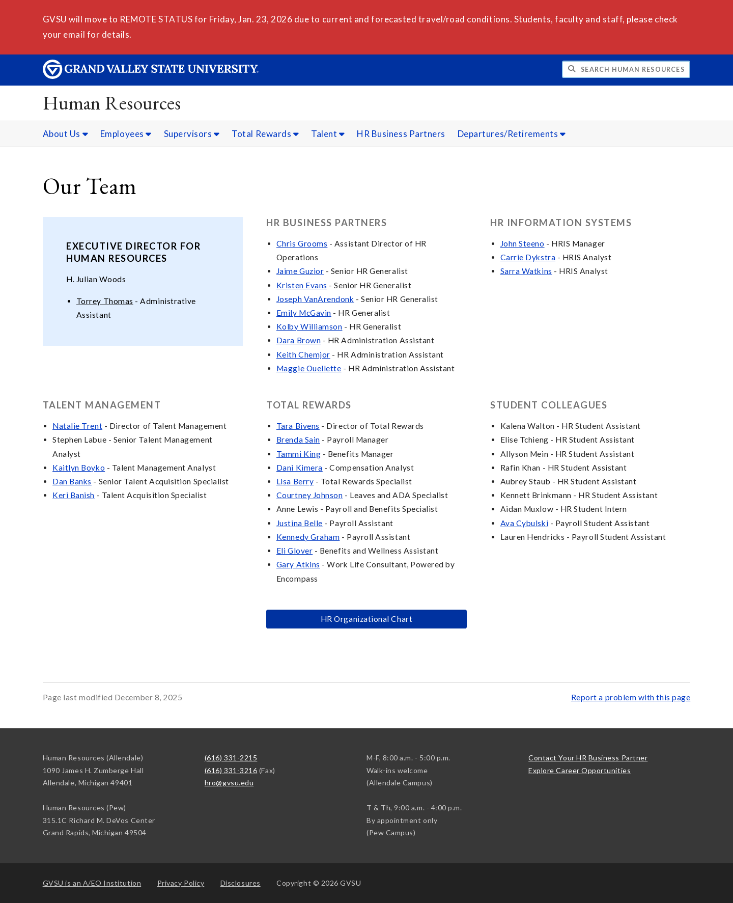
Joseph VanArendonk (315, 299)
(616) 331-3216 (231, 770)
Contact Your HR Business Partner (587, 757)
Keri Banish (73, 495)
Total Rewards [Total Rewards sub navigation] (265, 133)
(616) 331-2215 (231, 757)
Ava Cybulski (524, 523)
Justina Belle (299, 523)
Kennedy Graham (308, 536)
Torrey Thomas (104, 301)
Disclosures (240, 883)
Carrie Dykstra (528, 257)
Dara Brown (298, 340)
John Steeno (522, 243)
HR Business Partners (401, 133)
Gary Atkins (298, 564)
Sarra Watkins (526, 271)
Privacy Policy (181, 883)
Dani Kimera (299, 467)
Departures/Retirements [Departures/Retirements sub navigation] (512, 133)
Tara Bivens (298, 425)
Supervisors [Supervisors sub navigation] (192, 133)
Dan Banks (72, 481)
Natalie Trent (77, 425)
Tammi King (298, 453)
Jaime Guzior (300, 271)
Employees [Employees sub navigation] (126, 133)
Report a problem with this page (631, 697)
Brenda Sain (298, 439)
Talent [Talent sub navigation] (328, 133)
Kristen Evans (301, 285)
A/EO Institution (92, 883)
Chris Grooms (301, 243)
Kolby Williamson (309, 326)
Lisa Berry (295, 481)
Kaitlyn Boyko (78, 467)
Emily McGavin (303, 312)
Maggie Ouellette (309, 368)
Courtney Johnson (309, 495)
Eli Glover (294, 550)
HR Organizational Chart (366, 618)
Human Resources (112, 102)
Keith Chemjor (303, 354)
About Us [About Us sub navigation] (65, 133)
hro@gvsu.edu (229, 782)
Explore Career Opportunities (579, 770)
